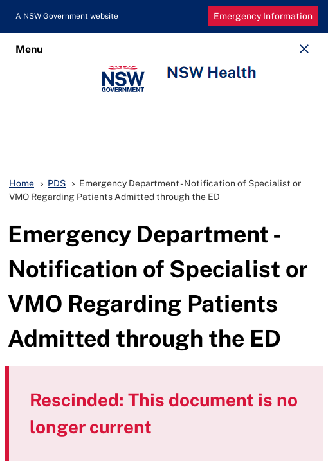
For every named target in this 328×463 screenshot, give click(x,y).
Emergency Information (263, 16)
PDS (57, 183)
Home (21, 183)
